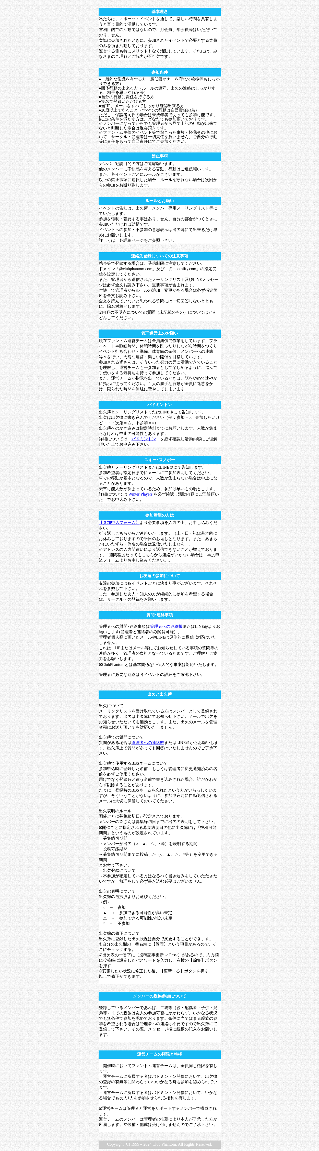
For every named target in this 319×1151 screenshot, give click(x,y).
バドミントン (144, 439)
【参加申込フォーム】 (119, 522)
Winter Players (140, 494)
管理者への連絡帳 (166, 626)
